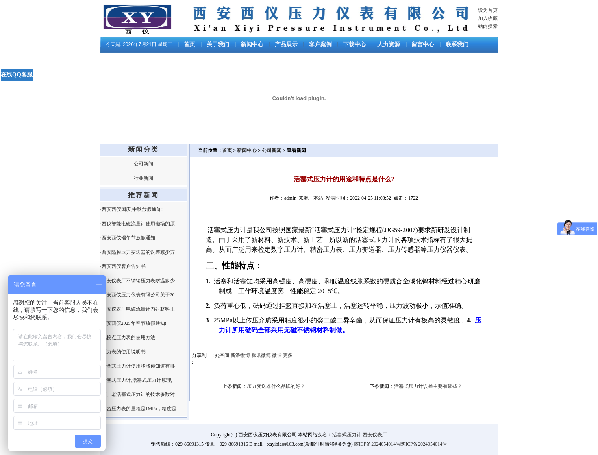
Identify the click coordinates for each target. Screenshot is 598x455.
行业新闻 (143, 178)
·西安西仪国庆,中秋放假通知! (131, 209)
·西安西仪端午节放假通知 (127, 238)
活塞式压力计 (346, 435)
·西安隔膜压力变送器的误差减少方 (137, 252)
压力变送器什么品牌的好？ (276, 386)
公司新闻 (143, 164)
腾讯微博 (261, 355)
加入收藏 (488, 18)
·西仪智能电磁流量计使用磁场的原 (137, 223)
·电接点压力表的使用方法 (127, 337)
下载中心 (354, 44)
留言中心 (422, 44)
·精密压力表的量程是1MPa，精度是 (138, 408)
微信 (277, 355)
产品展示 (286, 44)
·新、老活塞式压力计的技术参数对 (137, 394)
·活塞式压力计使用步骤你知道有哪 (137, 366)
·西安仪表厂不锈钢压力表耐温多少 (137, 280)
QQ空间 (221, 355)
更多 (288, 355)
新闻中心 (252, 44)
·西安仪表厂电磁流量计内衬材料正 (137, 309)
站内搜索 (488, 26)
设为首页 (488, 10)
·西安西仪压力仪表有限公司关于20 (137, 295)
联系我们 (457, 44)
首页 (189, 44)
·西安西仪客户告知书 (123, 266)
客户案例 (320, 44)
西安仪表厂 (375, 435)
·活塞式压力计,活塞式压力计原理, (136, 380)
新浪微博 (240, 355)
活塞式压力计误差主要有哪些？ (428, 386)
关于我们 (218, 44)
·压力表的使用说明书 (123, 352)
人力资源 (388, 44)
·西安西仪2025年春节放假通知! (133, 323)
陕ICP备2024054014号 (377, 444)
